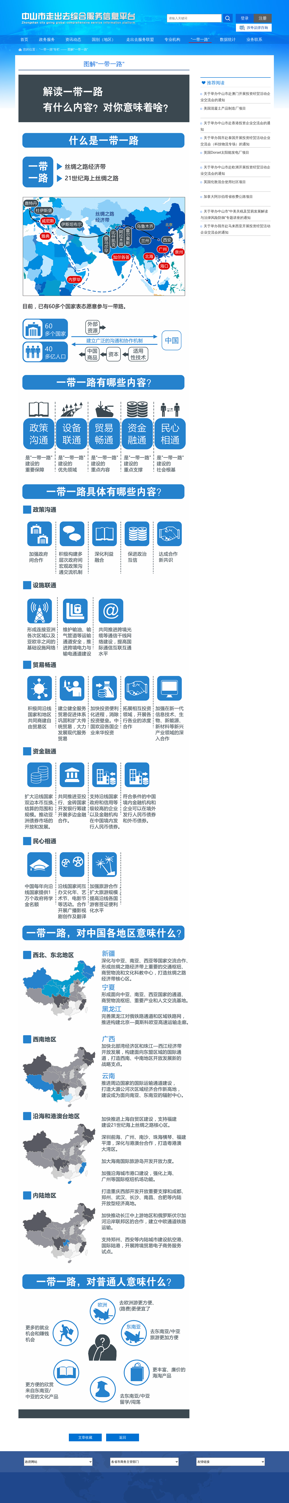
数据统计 (228, 39)
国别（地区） (104, 39)
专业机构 (172, 39)
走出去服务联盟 (140, 39)
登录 (245, 18)
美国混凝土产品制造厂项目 (223, 108)
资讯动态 (73, 39)
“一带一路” (200, 39)
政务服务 (47, 39)
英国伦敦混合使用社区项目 (223, 182)
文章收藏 (85, 1437)
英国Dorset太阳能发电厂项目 (224, 152)
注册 (263, 18)
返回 (122, 1437)
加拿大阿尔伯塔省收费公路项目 (226, 196)
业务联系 (254, 39)
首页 (24, 39)
